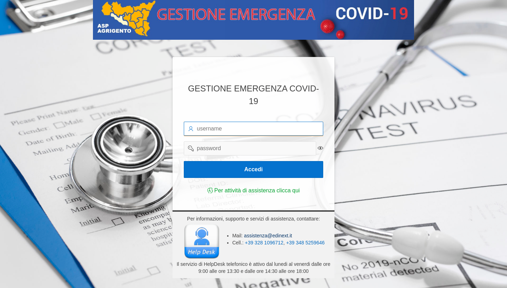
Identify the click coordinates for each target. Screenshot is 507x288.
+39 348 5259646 (305, 242)
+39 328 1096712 (264, 242)
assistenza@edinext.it (267, 235)
